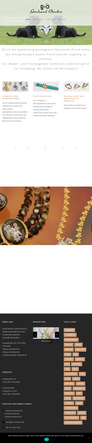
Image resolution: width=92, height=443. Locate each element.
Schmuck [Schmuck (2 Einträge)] (68, 403)
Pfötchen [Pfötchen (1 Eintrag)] (69, 393)
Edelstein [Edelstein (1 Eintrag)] (76, 364)
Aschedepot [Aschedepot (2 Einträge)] (70, 335)
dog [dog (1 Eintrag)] (67, 364)
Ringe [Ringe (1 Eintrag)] (67, 398)
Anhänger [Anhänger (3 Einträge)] (69, 330)
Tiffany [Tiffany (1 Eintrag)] (82, 413)
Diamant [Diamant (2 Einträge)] (79, 359)
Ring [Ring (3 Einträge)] (79, 393)
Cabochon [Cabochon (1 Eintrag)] (80, 349)
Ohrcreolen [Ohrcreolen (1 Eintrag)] (79, 388)
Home (28, 20)
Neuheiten (38, 20)
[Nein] (89, 438)
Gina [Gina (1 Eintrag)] (67, 369)
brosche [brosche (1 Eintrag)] (68, 349)
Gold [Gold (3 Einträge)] (75, 369)
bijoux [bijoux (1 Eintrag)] (78, 344)
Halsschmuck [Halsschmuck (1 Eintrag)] (70, 374)
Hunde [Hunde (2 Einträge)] (76, 379)
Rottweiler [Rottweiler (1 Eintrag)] (78, 398)
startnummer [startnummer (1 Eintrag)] (71, 408)
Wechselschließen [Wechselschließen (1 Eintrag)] (73, 422)
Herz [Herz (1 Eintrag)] (82, 374)
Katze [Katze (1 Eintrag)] (67, 388)
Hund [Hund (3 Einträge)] (67, 379)
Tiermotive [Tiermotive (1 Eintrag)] (70, 413)
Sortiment (51, 20)
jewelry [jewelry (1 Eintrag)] (80, 383)
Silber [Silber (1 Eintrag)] (79, 403)
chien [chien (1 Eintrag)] (67, 354)
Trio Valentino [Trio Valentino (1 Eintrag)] (71, 418)
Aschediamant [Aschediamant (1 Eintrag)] (71, 340)
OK (46, 439)
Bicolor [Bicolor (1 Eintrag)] (68, 344)
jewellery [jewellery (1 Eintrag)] (69, 383)
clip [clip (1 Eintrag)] (75, 354)
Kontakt (62, 20)
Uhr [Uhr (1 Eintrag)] (83, 418)
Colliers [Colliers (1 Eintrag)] (68, 359)
